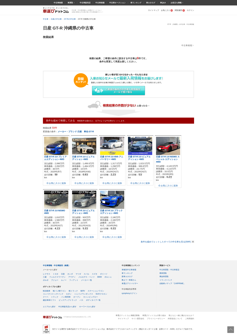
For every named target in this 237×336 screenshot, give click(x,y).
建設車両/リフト (49, 300)
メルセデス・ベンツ (86, 277)
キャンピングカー (90, 297)
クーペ (45, 297)
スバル (86, 274)
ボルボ (45, 280)
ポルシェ (108, 277)
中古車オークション (117, 3)
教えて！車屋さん (129, 280)
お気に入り (167, 10)
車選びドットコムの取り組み (154, 315)
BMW (99, 277)
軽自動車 (46, 291)
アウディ (72, 277)
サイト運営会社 (137, 319)
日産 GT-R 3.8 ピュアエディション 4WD (83, 157)
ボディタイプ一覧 (93, 300)
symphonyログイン (129, 293)
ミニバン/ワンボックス (83, 294)
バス (81, 300)
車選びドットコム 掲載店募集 (128, 315)
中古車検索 (58, 3)
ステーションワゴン (96, 291)
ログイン (190, 10)
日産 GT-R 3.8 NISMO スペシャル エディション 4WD (168, 159)
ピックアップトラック (68, 300)
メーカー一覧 (86, 280)
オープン (77, 297)
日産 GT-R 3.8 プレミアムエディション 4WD (55, 157)
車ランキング (135, 3)
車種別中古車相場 (129, 270)
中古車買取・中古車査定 (169, 270)
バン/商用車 (66, 297)
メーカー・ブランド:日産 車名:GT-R (76, 131)
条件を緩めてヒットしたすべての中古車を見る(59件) (166, 241)
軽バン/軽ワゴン (59, 291)
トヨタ (55, 274)
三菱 (45, 277)
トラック (54, 297)
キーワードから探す (87, 307)
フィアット (73, 280)
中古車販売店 (85, 3)
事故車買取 (164, 276)
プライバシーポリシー (156, 319)
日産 (63, 274)
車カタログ (150, 3)
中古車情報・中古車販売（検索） (56, 265)
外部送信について (175, 319)
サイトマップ (153, 10)
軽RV (83, 291)
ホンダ (70, 274)
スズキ (94, 274)
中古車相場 (99, 3)
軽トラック (73, 291)
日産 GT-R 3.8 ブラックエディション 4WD (111, 211)
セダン (68, 294)
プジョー (54, 280)
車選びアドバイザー (130, 283)
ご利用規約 (189, 319)
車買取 (70, 3)
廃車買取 (163, 273)
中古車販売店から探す (67, 307)
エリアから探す (49, 307)
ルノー (64, 280)
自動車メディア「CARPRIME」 (172, 283)
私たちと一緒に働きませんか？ (181, 315)
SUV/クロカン (101, 294)
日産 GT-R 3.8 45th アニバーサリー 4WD (111, 157)
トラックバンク (165, 280)
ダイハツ (103, 274)
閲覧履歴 (180, 10)
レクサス (46, 274)
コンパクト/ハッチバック (53, 294)
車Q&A (163, 3)
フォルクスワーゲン (57, 277)
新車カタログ (127, 276)
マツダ (78, 274)
